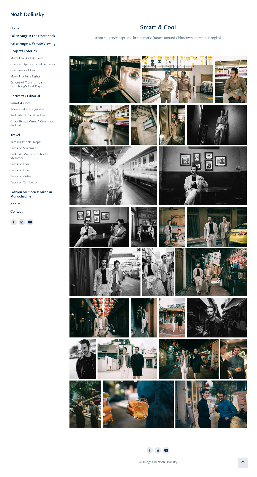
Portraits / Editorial (25, 95)
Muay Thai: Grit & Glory (26, 58)
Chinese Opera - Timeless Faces (32, 64)
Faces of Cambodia (23, 182)
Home (14, 28)
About (15, 203)
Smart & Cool (20, 103)
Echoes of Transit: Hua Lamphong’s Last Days (26, 84)
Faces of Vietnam (22, 176)
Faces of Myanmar (23, 148)
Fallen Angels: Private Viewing (32, 43)
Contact (16, 211)
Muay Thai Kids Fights (25, 76)
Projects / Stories (23, 50)
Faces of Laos (19, 164)
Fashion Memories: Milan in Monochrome (31, 194)
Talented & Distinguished (27, 109)
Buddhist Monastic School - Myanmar (29, 156)
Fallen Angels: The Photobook (32, 35)
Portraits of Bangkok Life (27, 115)
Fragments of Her (22, 70)
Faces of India (19, 170)
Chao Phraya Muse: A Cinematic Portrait (32, 123)
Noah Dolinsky (27, 14)
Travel (15, 134)
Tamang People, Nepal (25, 142)
